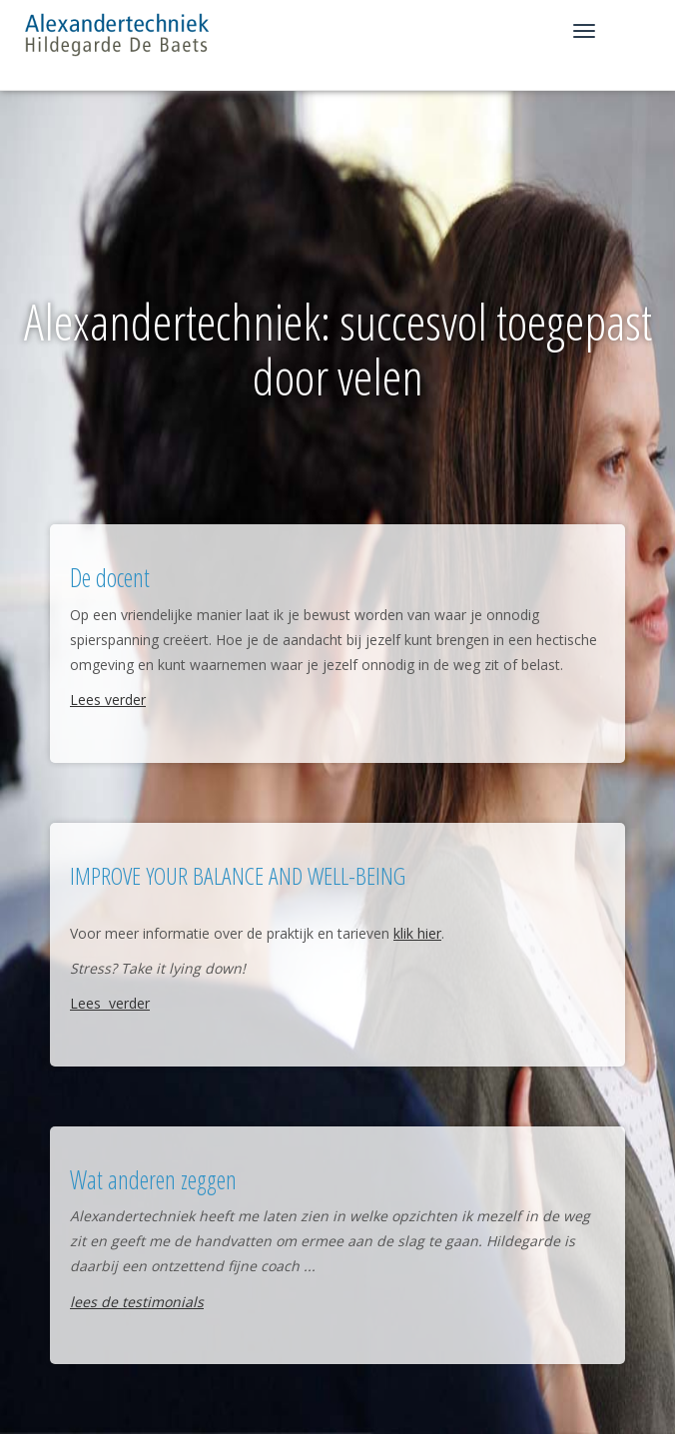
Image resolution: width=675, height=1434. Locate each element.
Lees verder (108, 699)
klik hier (417, 933)
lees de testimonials (137, 1301)
